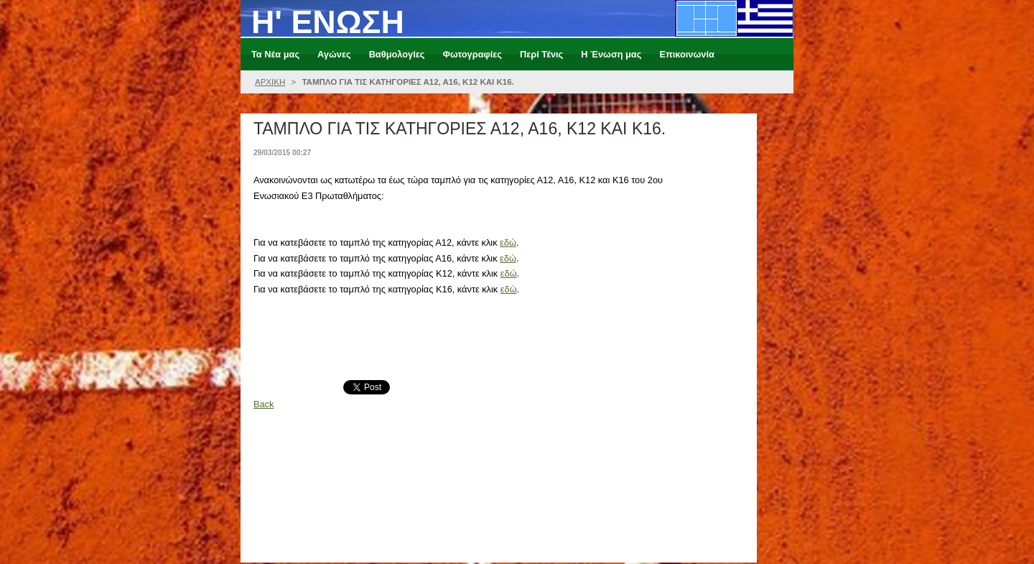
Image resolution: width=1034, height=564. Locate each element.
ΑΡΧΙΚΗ (270, 82)
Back (263, 404)
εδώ (508, 242)
